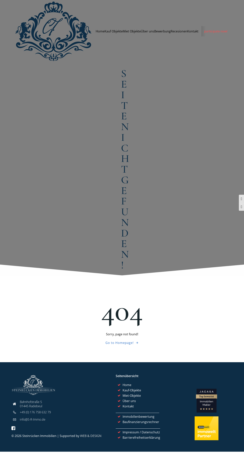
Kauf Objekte (114, 31)
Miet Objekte (132, 31)
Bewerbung (162, 31)
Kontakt (193, 31)
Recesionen (179, 31)
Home (100, 31)
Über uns (147, 31)
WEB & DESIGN (90, 437)
